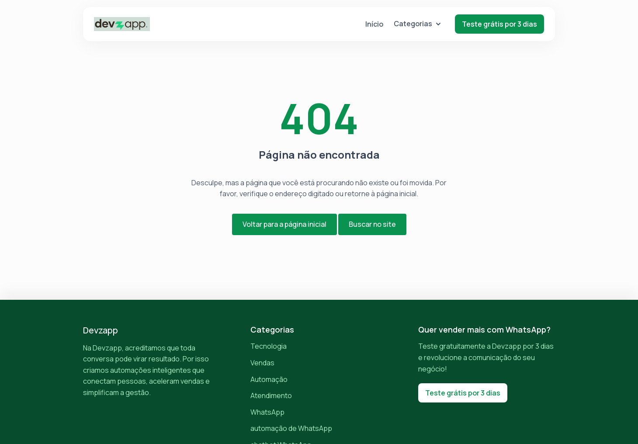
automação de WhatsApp (291, 428)
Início (374, 24)
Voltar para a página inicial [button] (284, 224)
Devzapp (100, 330)
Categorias (417, 23)
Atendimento (271, 395)
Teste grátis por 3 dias (499, 24)
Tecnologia (268, 346)
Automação (269, 379)
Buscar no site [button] (372, 224)
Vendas (262, 363)
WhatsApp (267, 412)
